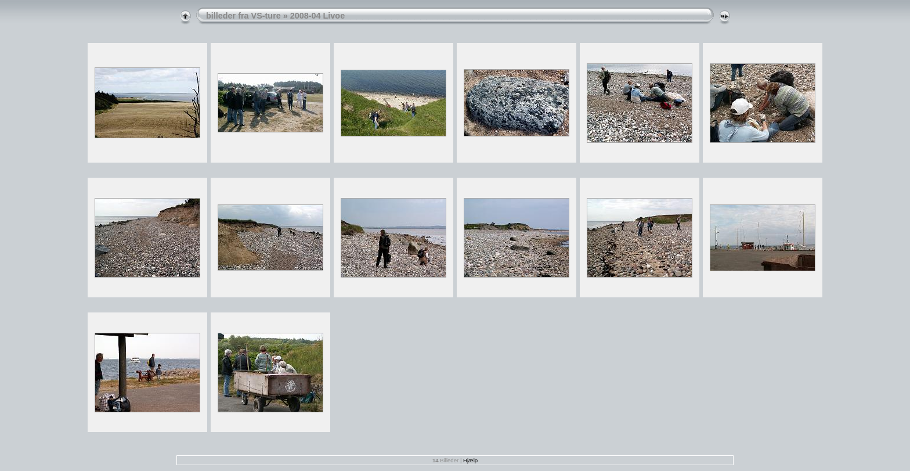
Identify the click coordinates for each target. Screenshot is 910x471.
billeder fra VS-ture (243, 15)
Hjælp (470, 460)
